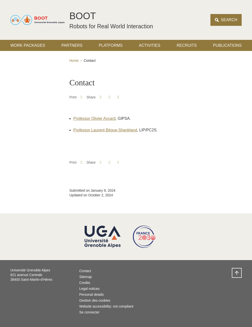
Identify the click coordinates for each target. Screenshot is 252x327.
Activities (149, 45)
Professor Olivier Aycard (94, 118)
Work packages (27, 45)
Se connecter (89, 312)
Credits (84, 283)
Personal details (91, 294)
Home (74, 60)
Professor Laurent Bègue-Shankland (105, 130)
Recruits (187, 45)
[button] (100, 97)
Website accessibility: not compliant (106, 306)
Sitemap (85, 277)
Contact (85, 271)
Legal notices (89, 289)
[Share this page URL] (118, 97)
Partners (71, 45)
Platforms (111, 45)
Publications (227, 45)
